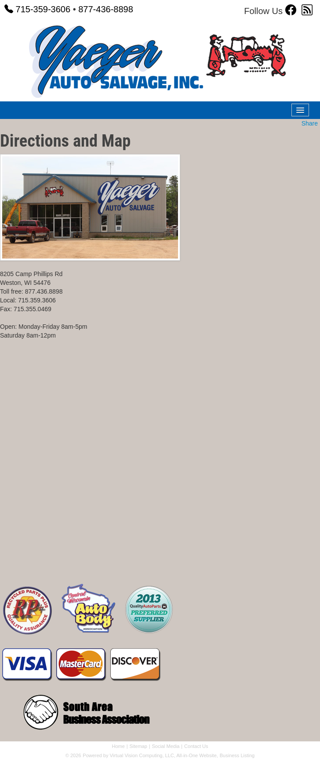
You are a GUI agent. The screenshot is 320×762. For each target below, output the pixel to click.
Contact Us (196, 746)
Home (118, 746)
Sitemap (138, 746)
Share (310, 123)
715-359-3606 (37, 9)
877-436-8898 (105, 9)
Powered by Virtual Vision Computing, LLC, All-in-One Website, (150, 755)
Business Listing (237, 755)
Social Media (165, 746)
